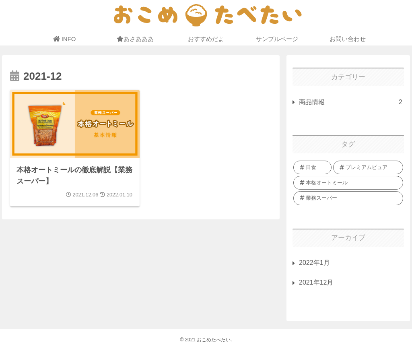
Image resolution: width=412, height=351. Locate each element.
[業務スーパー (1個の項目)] (348, 198)
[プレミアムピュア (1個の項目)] (368, 167)
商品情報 (350, 102)
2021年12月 (316, 282)
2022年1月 (314, 262)
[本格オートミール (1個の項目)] (348, 183)
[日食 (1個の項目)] (312, 167)
